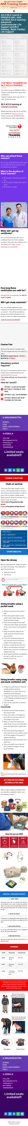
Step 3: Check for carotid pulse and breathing (14, 541)
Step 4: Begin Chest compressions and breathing (14, 546)
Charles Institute (9, 106)
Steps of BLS (7, 531)
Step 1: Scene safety (9, 534)
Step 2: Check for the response (12, 538)
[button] (13, 11)
